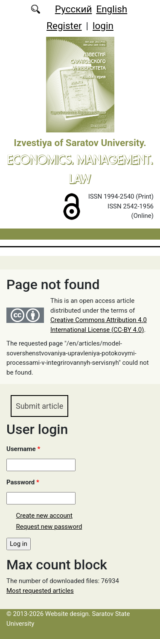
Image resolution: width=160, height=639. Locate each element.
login (103, 25)
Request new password (49, 527)
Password (22, 482)
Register (64, 25)
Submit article (39, 406)
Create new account (44, 515)
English (111, 9)
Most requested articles (40, 591)
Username (23, 449)
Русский (73, 9)
